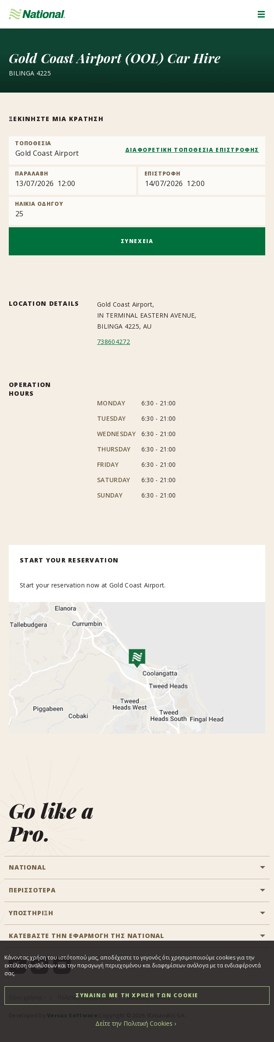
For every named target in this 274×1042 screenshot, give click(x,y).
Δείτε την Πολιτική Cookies (134, 1023)
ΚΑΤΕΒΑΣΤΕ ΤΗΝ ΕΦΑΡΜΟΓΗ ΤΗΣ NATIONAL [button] (86, 935)
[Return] (202, 181)
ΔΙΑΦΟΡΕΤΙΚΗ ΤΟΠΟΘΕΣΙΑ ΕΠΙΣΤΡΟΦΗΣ (192, 150)
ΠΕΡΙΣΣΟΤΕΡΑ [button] (32, 890)
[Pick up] (72, 181)
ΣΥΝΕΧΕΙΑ (137, 241)
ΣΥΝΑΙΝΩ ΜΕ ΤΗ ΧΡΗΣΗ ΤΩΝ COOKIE (137, 995)
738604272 (113, 341)
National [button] (27, 867)
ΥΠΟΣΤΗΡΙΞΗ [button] (31, 913)
